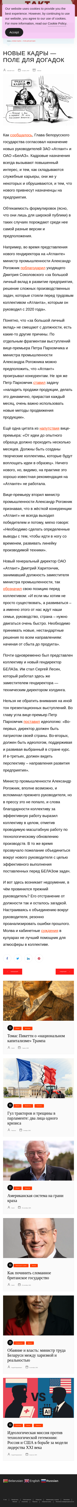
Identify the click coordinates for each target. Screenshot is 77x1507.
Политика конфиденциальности (65, 1501)
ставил (39, 382)
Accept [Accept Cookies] (14, 32)
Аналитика (18, 1425)
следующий (63, 971)
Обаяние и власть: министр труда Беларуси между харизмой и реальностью (36, 1355)
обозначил (12, 589)
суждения (49, 930)
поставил (32, 721)
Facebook (7, 958)
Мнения (39, 70)
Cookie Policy (57, 23)
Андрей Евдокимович (16, 1367)
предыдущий (14, 971)
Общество (27, 1188)
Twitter (18, 958)
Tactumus (13, 1130)
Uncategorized (19, 1343)
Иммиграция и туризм (21, 1265)
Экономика (27, 1028)
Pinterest (39, 958)
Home (8, 41)
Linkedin (28, 958)
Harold (12, 1048)
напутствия (50, 428)
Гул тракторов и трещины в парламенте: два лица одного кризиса (32, 1118)
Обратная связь (46, 1501)
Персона (34, 1501)
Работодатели (27, 1499)
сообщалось (21, 135)
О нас (5, 1499)
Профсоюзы (28, 1105)
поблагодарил (33, 268)
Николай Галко (10, 70)
